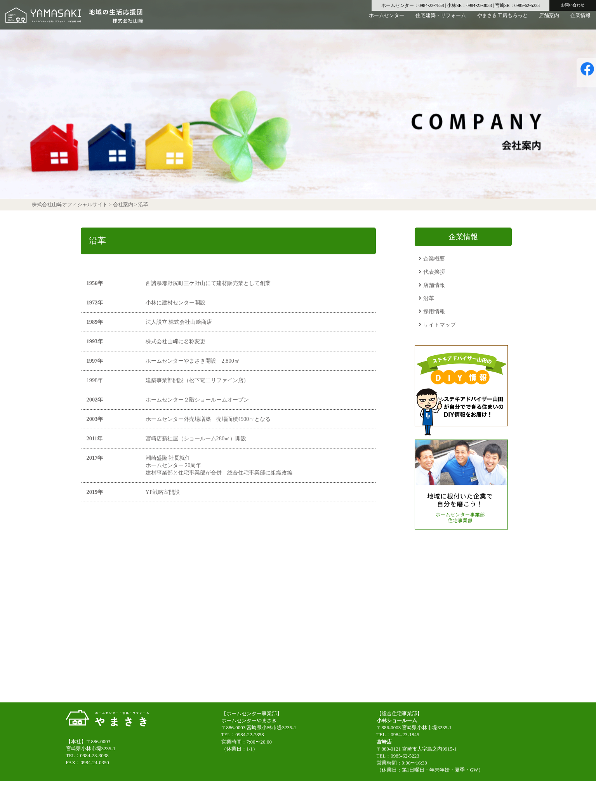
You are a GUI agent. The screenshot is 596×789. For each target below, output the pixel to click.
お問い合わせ (572, 5)
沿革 (428, 298)
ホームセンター (386, 21)
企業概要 (434, 258)
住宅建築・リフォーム (440, 21)
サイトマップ (439, 325)
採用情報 (434, 311)
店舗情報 (434, 285)
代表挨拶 (434, 272)
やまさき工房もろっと (502, 21)
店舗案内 (549, 21)
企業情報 (580, 21)
